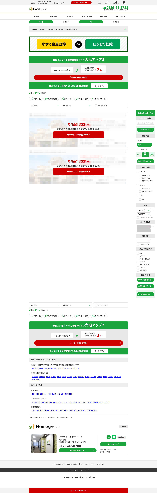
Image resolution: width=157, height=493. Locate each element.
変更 (139, 145)
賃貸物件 (66, 22)
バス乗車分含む (143, 244)
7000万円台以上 (91, 410)
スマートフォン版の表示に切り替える (78, 477)
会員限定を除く (143, 265)
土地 (140, 195)
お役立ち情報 (87, 16)
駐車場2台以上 (98, 402)
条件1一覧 (36, 99)
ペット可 (106, 402)
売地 (142, 199)
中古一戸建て (144, 178)
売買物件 (116, 22)
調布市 (59, 377)
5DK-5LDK (68, 394)
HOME (33, 2)
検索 (99, 2)
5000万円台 (73, 410)
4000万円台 (64, 410)
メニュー (124, 2)
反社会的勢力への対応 (87, 464)
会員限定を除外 (101, 105)
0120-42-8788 (70, 446)
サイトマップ (100, 464)
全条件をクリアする (144, 286)
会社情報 (103, 16)
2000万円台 (46, 410)
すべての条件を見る (144, 280)
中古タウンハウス (146, 191)
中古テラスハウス (146, 181)
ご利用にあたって (58, 464)
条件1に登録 (51, 99)
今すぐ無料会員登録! (78, 77)
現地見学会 (142, 270)
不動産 (35, 417)
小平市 (48, 377)
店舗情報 (121, 437)
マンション (141, 185)
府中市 (53, 377)
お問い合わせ (116, 2)
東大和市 (35, 377)
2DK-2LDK (43, 394)
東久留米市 (117, 377)
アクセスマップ (113, 444)
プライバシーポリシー (72, 464)
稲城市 (64, 377)
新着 (140, 253)
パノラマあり (81, 402)
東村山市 (42, 377)
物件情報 (53, 16)
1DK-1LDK (35, 394)
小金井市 (93, 377)
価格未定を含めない (145, 217)
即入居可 (89, 402)
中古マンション (145, 189)
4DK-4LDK (60, 394)
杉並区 (87, 377)
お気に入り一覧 (99, 99)
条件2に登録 (82, 99)
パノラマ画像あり (143, 259)
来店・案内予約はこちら (77, 450)
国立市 (105, 377)
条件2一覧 (66, 99)
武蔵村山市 (35, 380)
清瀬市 (110, 377)
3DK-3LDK (52, 394)
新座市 (69, 377)
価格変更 (141, 267)
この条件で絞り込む (144, 130)
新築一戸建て (144, 175)
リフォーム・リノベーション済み (67, 402)
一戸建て (141, 172)
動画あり (141, 256)
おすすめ (141, 262)
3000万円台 (55, 410)
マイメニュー (108, 3)
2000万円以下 (36, 410)
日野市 (99, 377)
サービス (70, 16)
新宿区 (75, 377)
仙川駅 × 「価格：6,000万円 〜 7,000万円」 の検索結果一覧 (54, 29)
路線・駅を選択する (144, 161)
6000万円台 (81, 410)
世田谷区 (81, 377)
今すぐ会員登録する (81, 3)
